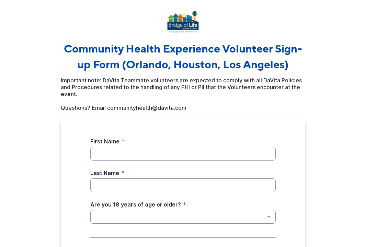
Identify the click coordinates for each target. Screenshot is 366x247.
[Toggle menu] (269, 217)
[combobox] (183, 217)
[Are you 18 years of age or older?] (177, 217)
